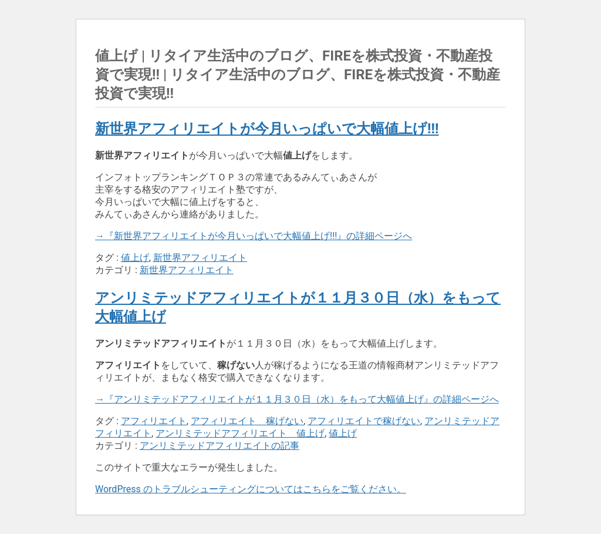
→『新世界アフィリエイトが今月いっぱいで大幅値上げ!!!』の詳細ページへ (253, 235)
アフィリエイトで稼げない (364, 420)
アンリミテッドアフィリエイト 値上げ (240, 433)
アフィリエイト (154, 420)
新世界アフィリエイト (200, 257)
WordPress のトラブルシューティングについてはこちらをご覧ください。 (250, 489)
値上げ (135, 257)
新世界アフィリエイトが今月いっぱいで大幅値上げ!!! (266, 128)
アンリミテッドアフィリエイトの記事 (219, 445)
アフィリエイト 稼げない (247, 420)
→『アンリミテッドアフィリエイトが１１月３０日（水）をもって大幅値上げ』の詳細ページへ (297, 399)
